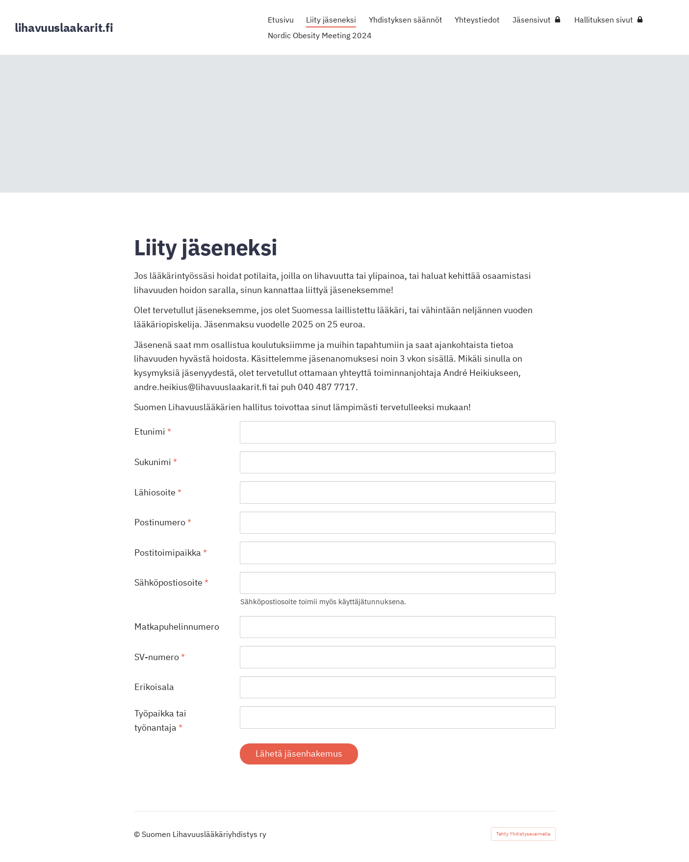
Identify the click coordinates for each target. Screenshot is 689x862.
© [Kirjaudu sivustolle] (138, 834)
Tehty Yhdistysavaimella (523, 834)
